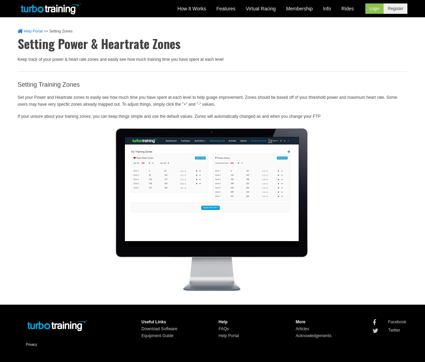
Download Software (159, 328)
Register (395, 8)
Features (225, 8)
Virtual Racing (261, 8)
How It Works (191, 8)
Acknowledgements (314, 335)
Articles (302, 328)
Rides (348, 8)
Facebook (397, 322)
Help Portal (30, 31)
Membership (299, 8)
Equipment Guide (157, 335)
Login (374, 8)
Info (327, 8)
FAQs (223, 328)
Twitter (394, 330)
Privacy (31, 344)
